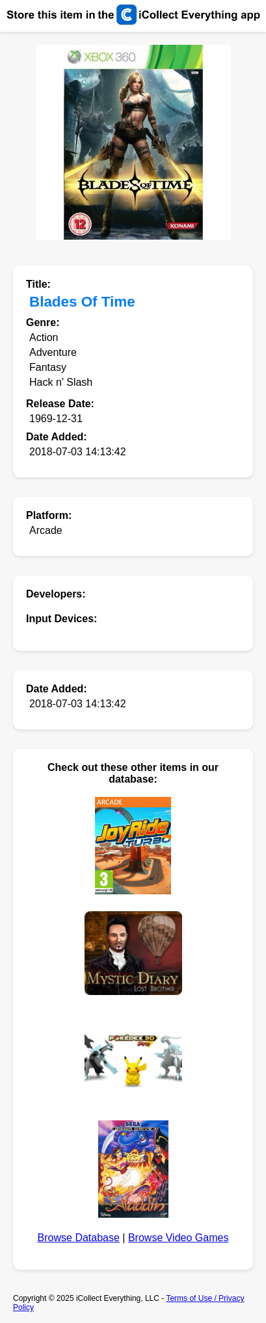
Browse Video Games (178, 1237)
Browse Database (79, 1237)
